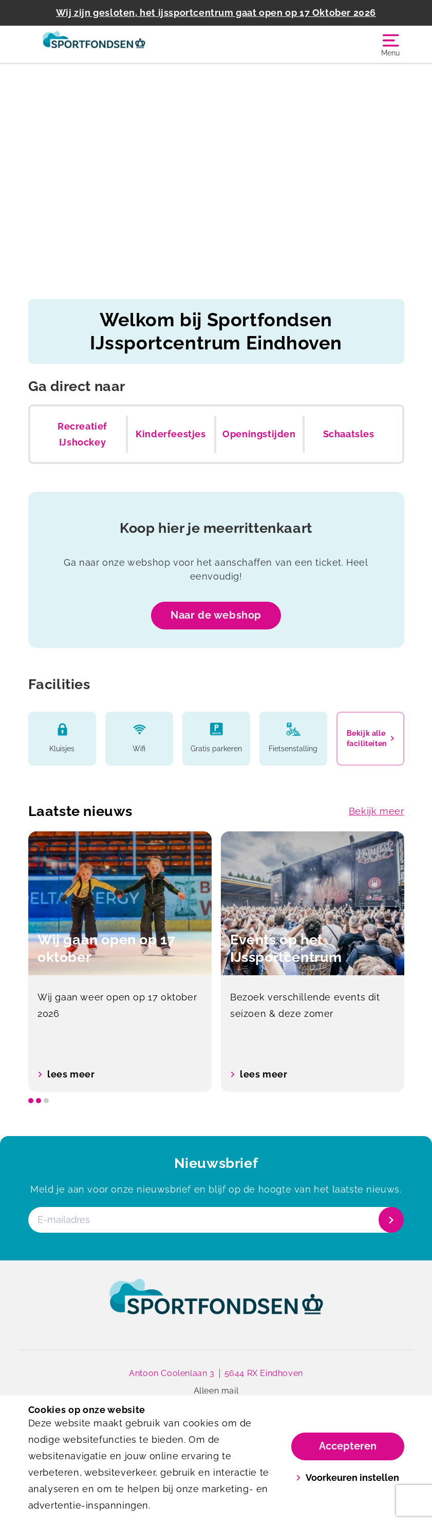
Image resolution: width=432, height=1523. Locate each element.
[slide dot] (30, 1100)
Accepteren (348, 1446)
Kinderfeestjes (170, 434)
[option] (120, 961)
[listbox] (216, 961)
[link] (216, 1306)
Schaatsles (348, 434)
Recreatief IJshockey (82, 434)
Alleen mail (216, 1391)
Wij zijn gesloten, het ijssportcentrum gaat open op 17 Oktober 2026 (216, 12)
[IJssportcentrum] (122, 44)
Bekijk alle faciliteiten (370, 738)
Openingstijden (258, 434)
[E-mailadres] (215, 1220)
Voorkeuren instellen (347, 1477)
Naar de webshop (216, 615)
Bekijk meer (376, 811)
